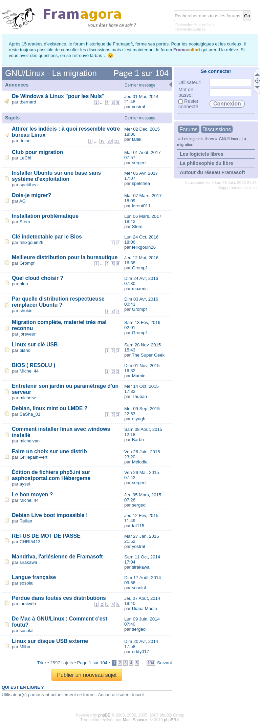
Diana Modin (144, 608)
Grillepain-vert (33, 457)
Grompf (27, 263)
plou (24, 283)
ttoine (25, 140)
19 (102, 141)
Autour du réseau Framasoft (212, 172)
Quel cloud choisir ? (37, 278)
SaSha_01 (30, 414)
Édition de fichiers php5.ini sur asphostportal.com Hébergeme (51, 475)
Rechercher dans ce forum (195, 25)
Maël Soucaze (136, 720)
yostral (138, 106)
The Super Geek (148, 355)
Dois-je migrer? (31, 195)
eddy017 (140, 651)
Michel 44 (29, 371)
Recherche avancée (190, 29)
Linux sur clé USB (35, 344)
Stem (25, 221)
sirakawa (28, 562)
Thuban (139, 396)
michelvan (30, 440)
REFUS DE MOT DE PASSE (46, 536)
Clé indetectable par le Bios (47, 237)
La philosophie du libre (206, 163)
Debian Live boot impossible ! (50, 515)
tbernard (28, 101)
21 (117, 141)
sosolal (27, 583)
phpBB (104, 715)
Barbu (138, 439)
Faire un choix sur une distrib (49, 451)
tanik (137, 139)
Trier (41, 662)
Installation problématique (45, 216)
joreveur (28, 334)
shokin (26, 310)
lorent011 (141, 205)
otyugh (139, 418)
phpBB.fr (172, 720)
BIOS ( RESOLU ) (33, 365)
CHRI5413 (30, 541)
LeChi (25, 157)
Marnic (139, 375)
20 (110, 141)
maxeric (140, 288)
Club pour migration (37, 152)
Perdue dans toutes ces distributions (59, 598)
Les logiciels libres (198, 138)
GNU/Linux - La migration (51, 73)
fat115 (138, 525)
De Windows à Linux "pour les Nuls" (58, 96)
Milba (25, 646)
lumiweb (28, 603)
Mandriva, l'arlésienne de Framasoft (57, 556)
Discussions (216, 129)
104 (151, 663)
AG (22, 201)
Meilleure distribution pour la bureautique (64, 257)
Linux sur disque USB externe (50, 641)
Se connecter (216, 71)
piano (25, 350)
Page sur (141, 73)
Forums (188, 129)
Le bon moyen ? (32, 494)
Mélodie (140, 461)
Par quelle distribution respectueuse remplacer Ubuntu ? (58, 302)
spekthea (29, 184)
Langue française (34, 577)
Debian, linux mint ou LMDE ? (49, 408)
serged (139, 162)
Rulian (26, 520)
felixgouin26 (31, 242)
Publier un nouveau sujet (86, 675)
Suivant (164, 662)
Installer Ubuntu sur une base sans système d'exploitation (56, 176)
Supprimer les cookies (237, 188)
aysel (25, 484)
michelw (28, 397)
